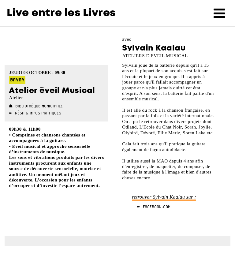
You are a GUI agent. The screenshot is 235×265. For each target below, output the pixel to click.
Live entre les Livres (61, 13)
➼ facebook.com (153, 206)
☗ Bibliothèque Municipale (36, 105)
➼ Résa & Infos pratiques (35, 112)
